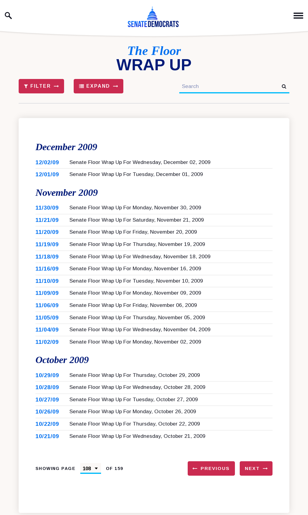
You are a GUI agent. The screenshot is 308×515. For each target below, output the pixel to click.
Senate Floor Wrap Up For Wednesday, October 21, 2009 (137, 438)
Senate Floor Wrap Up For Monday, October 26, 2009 (132, 413)
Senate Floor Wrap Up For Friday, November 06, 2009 (133, 306)
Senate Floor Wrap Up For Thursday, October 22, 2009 (134, 426)
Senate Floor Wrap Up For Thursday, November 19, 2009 (137, 245)
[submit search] (284, 86)
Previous (215, 470)
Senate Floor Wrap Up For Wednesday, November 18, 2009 (140, 258)
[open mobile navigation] (298, 15)
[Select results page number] (90, 470)
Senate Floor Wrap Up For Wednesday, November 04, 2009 (140, 331)
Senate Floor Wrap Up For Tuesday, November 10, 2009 (136, 282)
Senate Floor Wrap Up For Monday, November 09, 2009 (135, 294)
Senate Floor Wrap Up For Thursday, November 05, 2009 (137, 319)
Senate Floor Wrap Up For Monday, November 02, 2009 (135, 343)
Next (252, 470)
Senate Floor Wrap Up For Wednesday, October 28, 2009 (137, 389)
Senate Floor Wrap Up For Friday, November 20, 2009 (133, 233)
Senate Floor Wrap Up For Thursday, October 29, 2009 (134, 377)
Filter (37, 86)
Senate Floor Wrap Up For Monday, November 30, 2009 (135, 209)
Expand (94, 86)
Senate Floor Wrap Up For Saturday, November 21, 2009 (136, 221)
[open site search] (8, 15)
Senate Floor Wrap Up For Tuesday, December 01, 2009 (136, 175)
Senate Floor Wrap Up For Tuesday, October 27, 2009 (133, 401)
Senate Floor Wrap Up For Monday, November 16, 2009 (135, 270)
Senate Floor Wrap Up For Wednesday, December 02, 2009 (140, 163)
